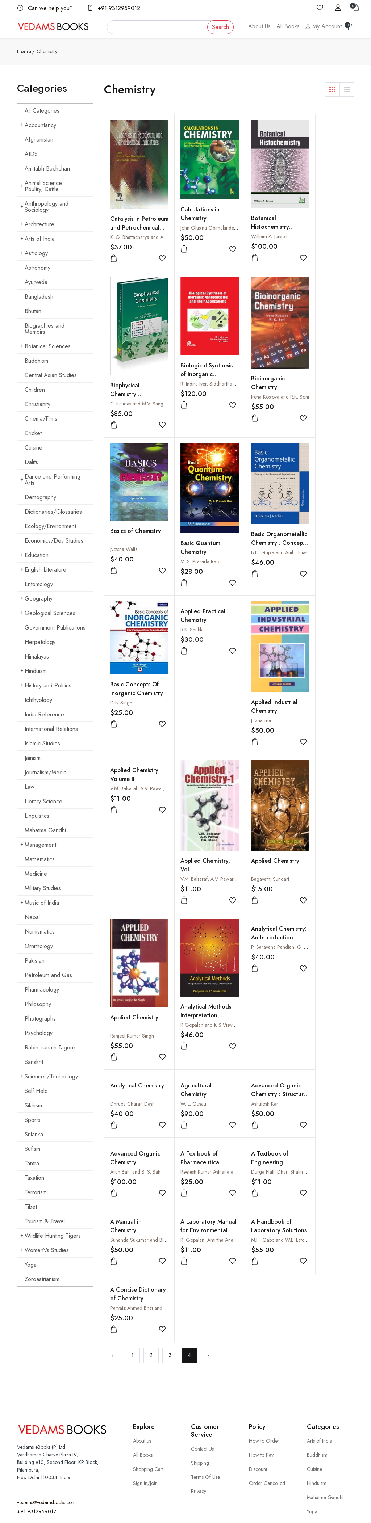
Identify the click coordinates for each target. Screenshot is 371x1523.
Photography (40, 1018)
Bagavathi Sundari (254, 673)
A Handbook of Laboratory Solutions (255, 935)
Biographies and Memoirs (44, 328)
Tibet (31, 1207)
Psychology (39, 1033)
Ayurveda (36, 282)
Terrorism (36, 1192)
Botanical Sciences (45, 346)
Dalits (31, 462)
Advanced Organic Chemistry (197, 862)
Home (24, 51)
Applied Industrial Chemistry (320, 513)
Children (35, 390)
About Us (259, 26)
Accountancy (38, 125)
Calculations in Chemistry (192, 202)
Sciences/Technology (49, 1076)
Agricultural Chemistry (313, 727)
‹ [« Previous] (113, 992)
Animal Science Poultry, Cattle (41, 186)
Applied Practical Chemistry (257, 434)
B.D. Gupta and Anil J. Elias (138, 518)
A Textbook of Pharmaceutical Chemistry (255, 867)
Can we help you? (45, 8)
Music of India (39, 903)
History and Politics (45, 685)
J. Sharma (307, 527)
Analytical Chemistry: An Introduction (190, 731)
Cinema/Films (41, 419)
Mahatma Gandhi (45, 830)
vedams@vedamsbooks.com (46, 1418)
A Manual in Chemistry (126, 930)
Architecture (37, 224)
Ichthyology (38, 700)
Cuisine (33, 447)
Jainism (33, 758)
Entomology (39, 584)
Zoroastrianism (42, 1279)
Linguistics (37, 816)
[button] (332, 89)
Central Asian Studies (51, 375)
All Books (288, 26)
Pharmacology (42, 989)
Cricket (33, 433)
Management (38, 845)
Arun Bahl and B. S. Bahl (198, 876)
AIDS (31, 154)
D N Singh (183, 512)
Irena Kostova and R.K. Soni (201, 380)
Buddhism (36, 361)
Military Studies (43, 888)
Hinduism (33, 671)
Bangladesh (39, 297)
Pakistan (35, 960)
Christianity (37, 404)
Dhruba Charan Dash (257, 741)
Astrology (34, 253)
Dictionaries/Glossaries (53, 512)
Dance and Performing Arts (50, 479)
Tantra (32, 1163)
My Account (323, 26)
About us (142, 1356)
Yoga (31, 1265)
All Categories (42, 110)
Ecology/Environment (50, 526)
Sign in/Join (145, 1398)
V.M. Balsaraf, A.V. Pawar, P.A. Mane (148, 595)
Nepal (32, 917)
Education (34, 555)
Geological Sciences (47, 613)
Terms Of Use (205, 1392)
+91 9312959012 (113, 8)
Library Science (43, 801)
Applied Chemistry (259, 655)
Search (220, 27)
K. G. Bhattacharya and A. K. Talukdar (149, 224)
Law (29, 787)
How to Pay (261, 1370)
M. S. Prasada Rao (316, 379)
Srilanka (34, 1134)
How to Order (264, 1356)
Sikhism (33, 1105)
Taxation (34, 1178)
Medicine (36, 874)
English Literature (43, 569)
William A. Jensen (253, 224)
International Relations (51, 729)
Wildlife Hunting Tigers (50, 1236)
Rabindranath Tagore (50, 1047)
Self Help (36, 1091)
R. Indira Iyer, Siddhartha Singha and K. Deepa (159, 369)
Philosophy (38, 1004)
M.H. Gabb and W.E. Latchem (266, 944)
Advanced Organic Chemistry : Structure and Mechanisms (135, 871)
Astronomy (37, 268)
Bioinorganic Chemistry (189, 366)
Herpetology (40, 642)
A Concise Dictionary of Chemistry (314, 935)
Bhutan (33, 311)
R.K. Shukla (246, 448)
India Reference (44, 714)
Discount (258, 1384)
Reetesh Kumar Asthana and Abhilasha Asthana (284, 876)
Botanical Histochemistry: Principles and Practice (255, 219)
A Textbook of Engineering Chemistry (316, 867)
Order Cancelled (267, 1398)
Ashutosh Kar (123, 876)
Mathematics (40, 859)
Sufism (32, 1149)
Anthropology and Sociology (44, 206)
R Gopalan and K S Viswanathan (144, 808)
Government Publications (55, 627)
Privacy (198, 1406)
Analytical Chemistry (248, 727)
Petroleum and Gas (48, 975)
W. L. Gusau (310, 741)
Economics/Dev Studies (54, 541)
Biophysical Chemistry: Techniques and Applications (318, 228)
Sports (32, 1120)
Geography (36, 598)
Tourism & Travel (45, 1221)
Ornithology (39, 946)
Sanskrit (34, 1062)
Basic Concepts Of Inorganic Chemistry (196, 502)
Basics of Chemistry (248, 354)
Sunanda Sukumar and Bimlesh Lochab (151, 944)
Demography (40, 497)
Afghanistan (39, 139)
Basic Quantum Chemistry (317, 365)
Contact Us (202, 1364)
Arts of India (37, 239)
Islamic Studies (42, 743)
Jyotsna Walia (249, 368)
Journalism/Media (46, 772)
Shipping (200, 1378)
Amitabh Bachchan (47, 168)
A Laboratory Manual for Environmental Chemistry (191, 939)
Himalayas (37, 656)
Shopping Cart (148, 1384)
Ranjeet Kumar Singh (319, 671)
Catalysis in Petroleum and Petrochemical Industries (129, 219)
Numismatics (40, 931)
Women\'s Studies (44, 1250)
